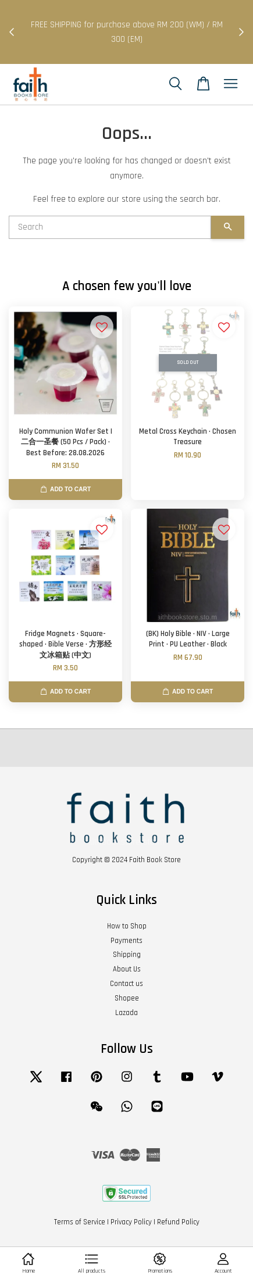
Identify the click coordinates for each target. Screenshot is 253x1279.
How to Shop (127, 926)
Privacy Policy (131, 1222)
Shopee (127, 998)
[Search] (110, 227)
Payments (126, 940)
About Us (127, 969)
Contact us (126, 983)
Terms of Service (79, 1222)
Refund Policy (178, 1222)
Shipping (127, 954)
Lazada (126, 1012)
